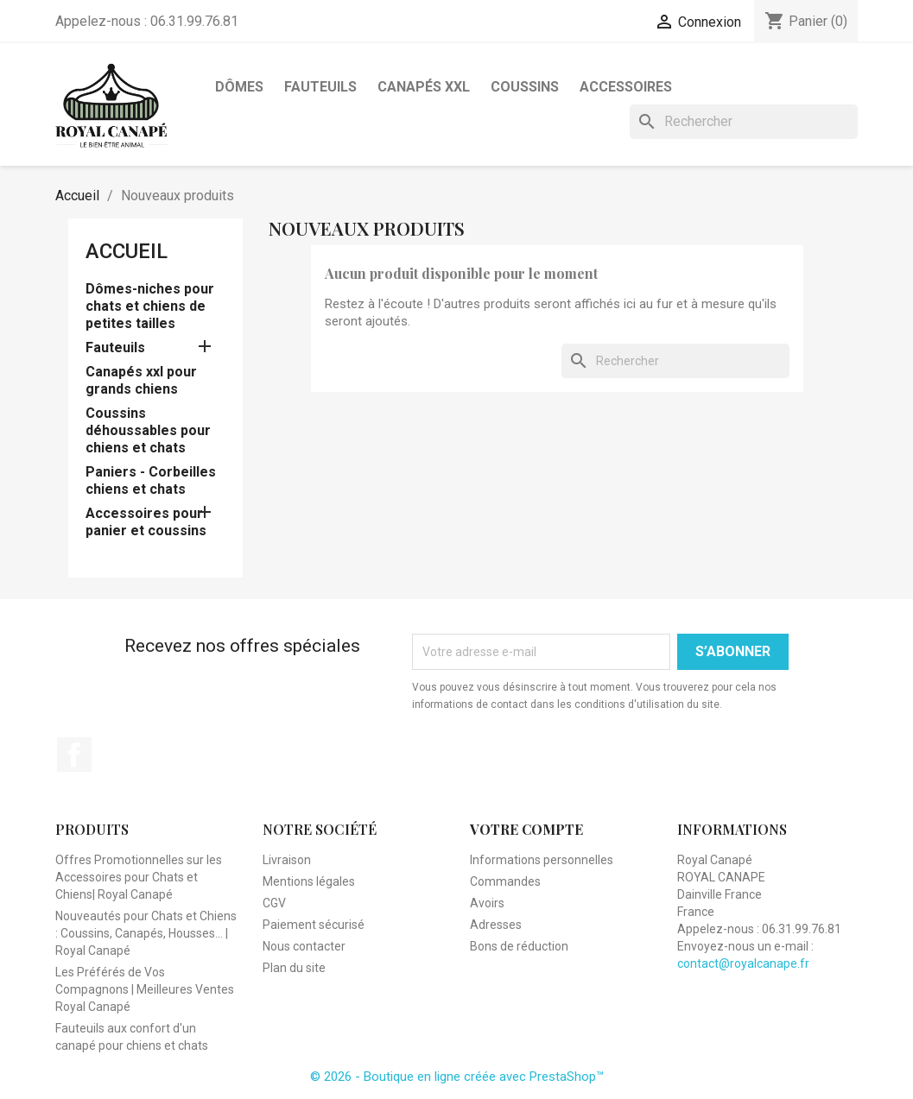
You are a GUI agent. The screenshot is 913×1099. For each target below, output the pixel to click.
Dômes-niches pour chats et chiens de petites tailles (150, 306)
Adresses (496, 925)
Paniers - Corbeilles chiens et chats (151, 480)
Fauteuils (320, 87)
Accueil (127, 251)
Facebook (74, 754)
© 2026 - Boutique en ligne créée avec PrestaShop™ (457, 1076)
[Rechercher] (744, 121)
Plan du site (294, 968)
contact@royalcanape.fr (743, 963)
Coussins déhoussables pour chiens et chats (148, 430)
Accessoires (626, 87)
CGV (274, 903)
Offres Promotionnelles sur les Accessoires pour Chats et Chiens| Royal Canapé (138, 877)
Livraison (287, 860)
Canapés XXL (423, 87)
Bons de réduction (519, 946)
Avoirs (487, 903)
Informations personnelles (541, 860)
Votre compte (526, 829)
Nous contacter (304, 946)
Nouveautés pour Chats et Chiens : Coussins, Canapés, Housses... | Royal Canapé (146, 933)
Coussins (525, 87)
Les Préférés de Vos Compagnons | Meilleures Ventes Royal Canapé (144, 989)
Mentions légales (309, 881)
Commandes (505, 881)
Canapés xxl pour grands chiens (141, 380)
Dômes (239, 87)
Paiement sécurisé (314, 925)
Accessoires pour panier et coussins (146, 522)
